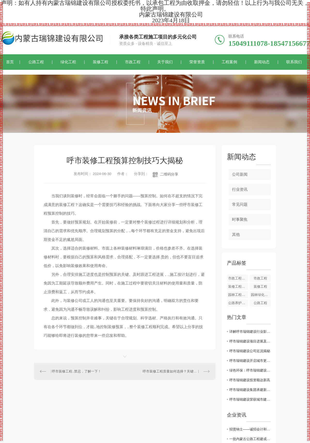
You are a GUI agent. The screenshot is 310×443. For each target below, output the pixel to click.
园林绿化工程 (261, 295)
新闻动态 (262, 62)
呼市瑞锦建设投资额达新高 (249, 380)
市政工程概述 (238, 278)
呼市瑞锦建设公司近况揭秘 (249, 351)
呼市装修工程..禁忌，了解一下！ (76, 371)
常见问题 (240, 204)
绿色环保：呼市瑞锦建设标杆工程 (250, 370)
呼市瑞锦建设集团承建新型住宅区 (250, 390)
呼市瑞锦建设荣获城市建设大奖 (250, 399)
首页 (10, 62)
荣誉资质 (197, 62)
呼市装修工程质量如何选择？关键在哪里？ (175, 371)
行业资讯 (240, 189)
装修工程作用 (238, 286)
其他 (236, 234)
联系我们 (294, 62)
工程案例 (229, 62)
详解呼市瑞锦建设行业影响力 (250, 331)
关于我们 (165, 62)
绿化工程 (68, 62)
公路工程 (36, 62)
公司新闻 (240, 174)
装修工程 (100, 62)
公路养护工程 (238, 303)
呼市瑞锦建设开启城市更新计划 (250, 361)
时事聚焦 (240, 219)
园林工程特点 (238, 295)
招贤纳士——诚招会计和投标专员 (250, 429)
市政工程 (132, 62)
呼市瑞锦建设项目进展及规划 (250, 341)
